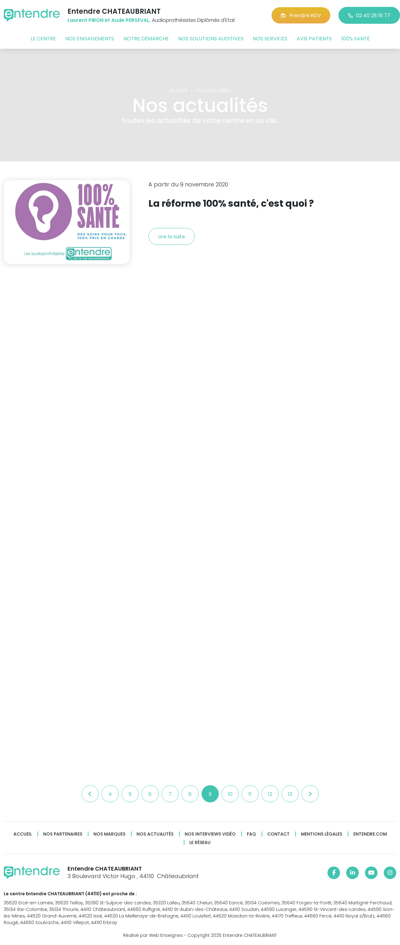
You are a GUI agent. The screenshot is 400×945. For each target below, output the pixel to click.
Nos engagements (89, 38)
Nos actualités (155, 834)
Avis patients (314, 38)
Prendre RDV (301, 15)
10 (230, 794)
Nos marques (109, 834)
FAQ (251, 834)
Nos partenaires (62, 834)
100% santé (355, 38)
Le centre (43, 38)
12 (270, 794)
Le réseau (200, 842)
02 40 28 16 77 (369, 15)
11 (250, 794)
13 (290, 794)
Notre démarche (146, 38)
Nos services (270, 38)
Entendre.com (370, 834)
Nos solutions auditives (210, 38)
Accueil (22, 834)
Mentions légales (321, 834)
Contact (278, 834)
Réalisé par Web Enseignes (153, 935)
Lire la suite (171, 236)
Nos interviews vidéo (210, 834)
